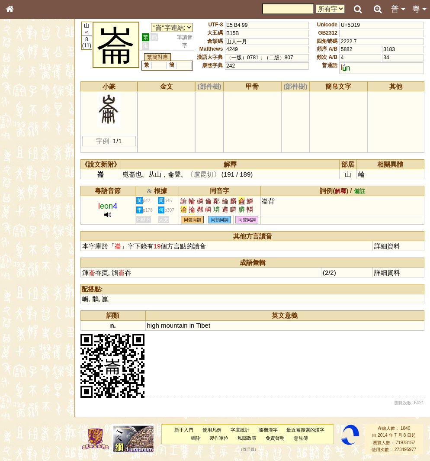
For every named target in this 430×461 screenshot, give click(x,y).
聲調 (41, 232)
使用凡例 (211, 429)
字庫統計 (240, 429)
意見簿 (301, 438)
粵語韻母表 (24, 189)
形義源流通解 (26, 149)
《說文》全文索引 (31, 272)
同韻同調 (219, 219)
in (192, 325)
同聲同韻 (192, 219)
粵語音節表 (24, 172)
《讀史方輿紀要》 (31, 280)
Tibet (203, 325)
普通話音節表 (26, 240)
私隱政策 (247, 438)
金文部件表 (24, 141)
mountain (174, 325)
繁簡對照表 (24, 296)
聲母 (17, 232)
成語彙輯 (21, 288)
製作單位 (218, 438)
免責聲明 (275, 438)
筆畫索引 (21, 124)
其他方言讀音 (26, 248)
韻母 (29, 232)
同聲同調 (247, 219)
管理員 (248, 450)
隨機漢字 (268, 429)
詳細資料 (387, 246)
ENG (38, 95)
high (153, 325)
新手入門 (183, 429)
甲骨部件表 (24, 132)
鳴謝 (196, 438)
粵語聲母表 (24, 180)
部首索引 (21, 116)
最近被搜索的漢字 (305, 429)
